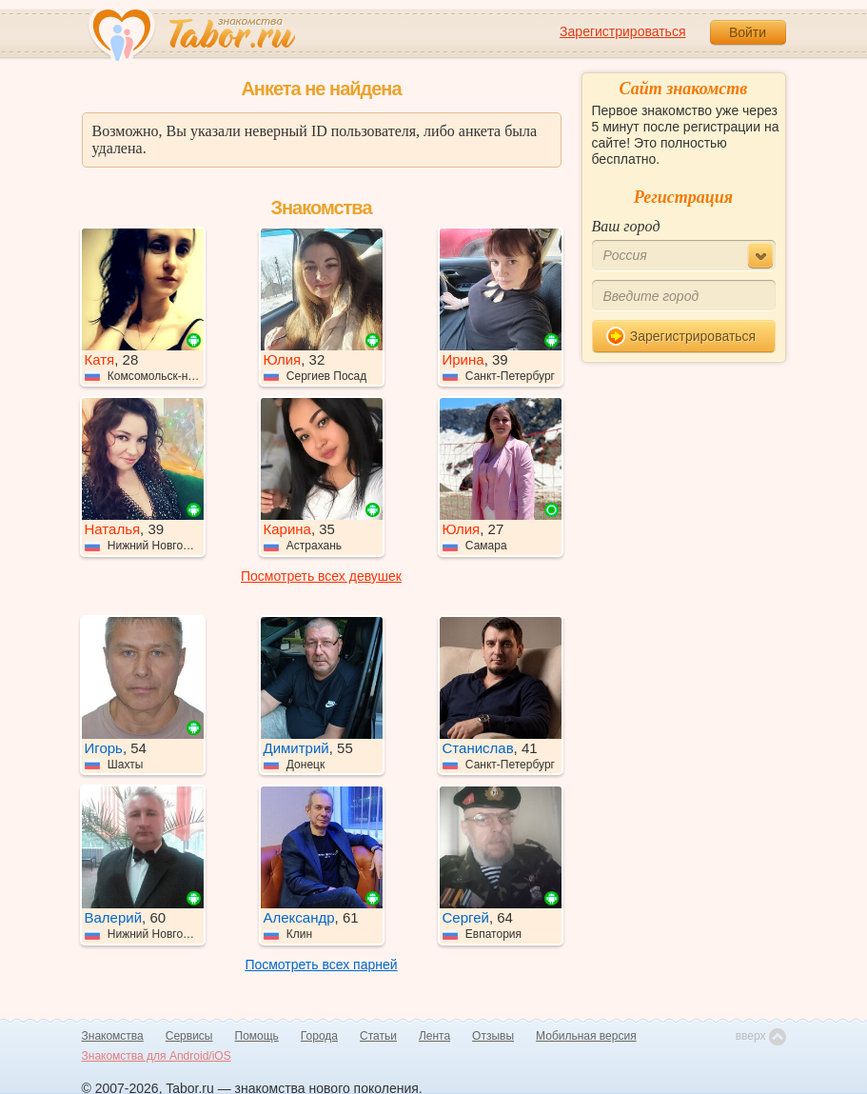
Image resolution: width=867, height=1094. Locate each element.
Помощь (257, 1036)
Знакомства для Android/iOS (156, 1056)
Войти (747, 32)
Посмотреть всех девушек (321, 576)
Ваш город (626, 226)
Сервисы (189, 1036)
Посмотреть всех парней (321, 964)
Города (319, 1036)
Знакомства (113, 1036)
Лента (434, 1036)
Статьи (378, 1036)
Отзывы (493, 1036)
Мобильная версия (586, 1036)
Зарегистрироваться (622, 31)
